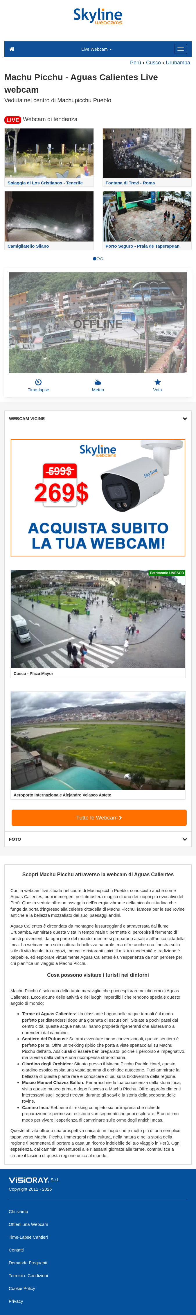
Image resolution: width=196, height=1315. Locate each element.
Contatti (16, 1249)
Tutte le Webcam (99, 818)
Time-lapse (38, 385)
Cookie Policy (22, 1288)
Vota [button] (157, 385)
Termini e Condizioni (28, 1275)
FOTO (98, 839)
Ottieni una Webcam (28, 1224)
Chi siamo (18, 1211)
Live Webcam (96, 49)
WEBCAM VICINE (98, 418)
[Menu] (180, 49)
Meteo (98, 385)
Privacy (16, 1301)
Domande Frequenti (28, 1262)
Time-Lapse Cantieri (28, 1237)
